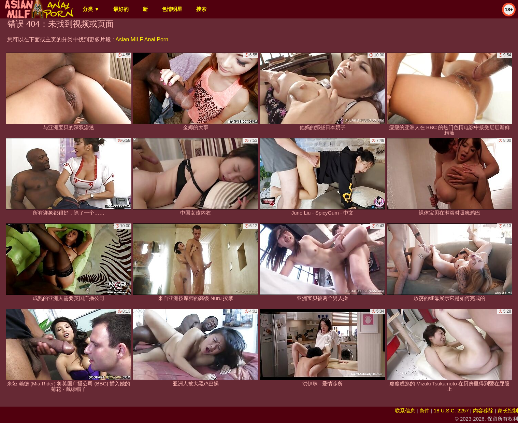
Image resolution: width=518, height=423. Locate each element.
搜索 (201, 9)
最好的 (121, 9)
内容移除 (483, 410)
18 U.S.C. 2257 (451, 410)
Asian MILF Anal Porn (141, 39)
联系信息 (405, 410)
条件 (424, 410)
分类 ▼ (91, 9)
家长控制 (508, 410)
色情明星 (172, 9)
